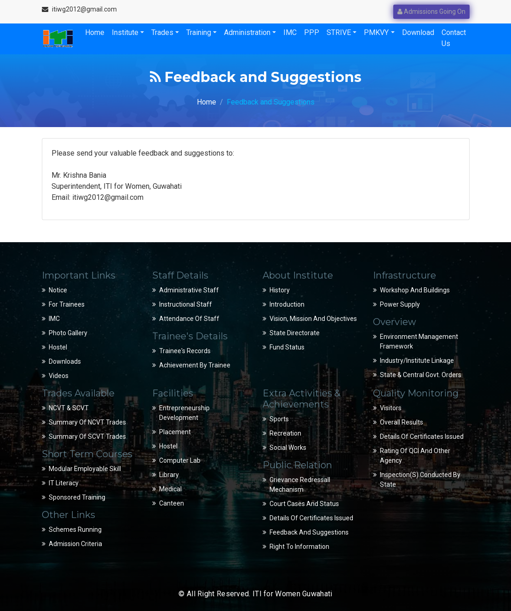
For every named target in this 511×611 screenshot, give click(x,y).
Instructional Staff (185, 304)
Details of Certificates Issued (311, 518)
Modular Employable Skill (85, 468)
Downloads (65, 361)
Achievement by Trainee (194, 365)
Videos (59, 375)
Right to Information (299, 546)
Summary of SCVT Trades (87, 436)
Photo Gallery (68, 333)
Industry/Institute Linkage (417, 360)
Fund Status (287, 347)
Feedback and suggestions (309, 532)
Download (418, 32)
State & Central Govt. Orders (420, 374)
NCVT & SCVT (69, 408)
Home (94, 32)
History (280, 290)
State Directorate (295, 333)
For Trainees (67, 304)
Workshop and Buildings (415, 290)
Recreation (285, 433)
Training (198, 32)
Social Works (288, 447)
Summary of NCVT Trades (87, 422)
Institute (125, 32)
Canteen (171, 503)
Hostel (58, 347)
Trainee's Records (185, 351)
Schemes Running (75, 529)
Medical (170, 489)
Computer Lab (180, 460)
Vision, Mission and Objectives (313, 318)
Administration (247, 32)
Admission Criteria (75, 543)
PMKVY (376, 32)
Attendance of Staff (189, 318)
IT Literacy (64, 483)
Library (169, 474)
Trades (162, 32)
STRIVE (339, 32)
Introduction (287, 304)
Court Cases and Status (304, 503)
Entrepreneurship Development (184, 412)
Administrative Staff (189, 290)
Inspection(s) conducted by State (420, 479)
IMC (290, 32)
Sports (279, 419)
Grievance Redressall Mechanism (300, 484)
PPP (311, 32)
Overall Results (401, 422)
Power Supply (400, 304)
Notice (58, 290)
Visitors (391, 408)
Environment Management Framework (419, 341)
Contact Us (454, 38)
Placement (175, 432)
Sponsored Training (77, 497)
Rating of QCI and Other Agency (415, 455)
